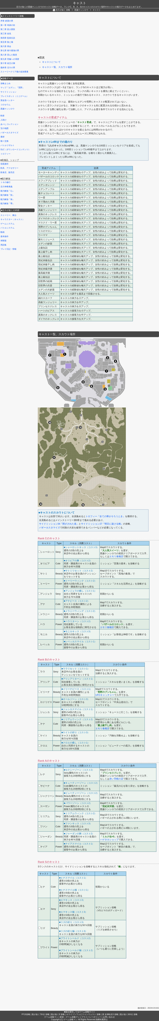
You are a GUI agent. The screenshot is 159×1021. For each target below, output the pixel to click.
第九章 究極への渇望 (9, 59)
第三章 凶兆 (5, 33)
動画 (2, 232)
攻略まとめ (5, 83)
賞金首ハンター (7, 100)
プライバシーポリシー (91, 1017)
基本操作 (4, 236)
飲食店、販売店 (7, 172)
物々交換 (4, 141)
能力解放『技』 (7, 195)
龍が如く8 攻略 (58, 1014)
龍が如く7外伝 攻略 (40, 1014)
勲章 (2, 116)
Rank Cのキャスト (49, 538)
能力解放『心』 (7, 191)
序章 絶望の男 (6, 21)
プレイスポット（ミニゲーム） (14, 96)
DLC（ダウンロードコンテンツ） (15, 149)
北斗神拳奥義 (6, 186)
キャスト (79, 3)
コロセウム (5, 104)
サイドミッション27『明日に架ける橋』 (102, 523)
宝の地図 (4, 128)
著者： (70, 1017)
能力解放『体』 (7, 199)
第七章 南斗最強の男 (9, 50)
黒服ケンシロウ (7, 109)
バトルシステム (7, 228)
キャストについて (51, 62)
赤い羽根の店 (116, 778)
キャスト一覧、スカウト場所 (57, 67)
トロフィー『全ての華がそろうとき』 (105, 516)
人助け (3, 120)
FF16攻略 (26, 1014)
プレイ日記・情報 (8, 249)
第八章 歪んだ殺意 (8, 55)
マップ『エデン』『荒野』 (12, 87)
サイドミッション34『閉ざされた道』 (59, 523)
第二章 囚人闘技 (7, 29)
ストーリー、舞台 (8, 215)
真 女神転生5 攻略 (110, 1014)
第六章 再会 (5, 46)
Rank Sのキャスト (49, 862)
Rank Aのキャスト (49, 760)
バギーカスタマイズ (49, 527)
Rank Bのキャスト (49, 659)
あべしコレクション (9, 124)
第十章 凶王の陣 (7, 63)
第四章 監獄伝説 (7, 38)
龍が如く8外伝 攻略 (128, 1014)
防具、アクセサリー (9, 168)
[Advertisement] (62, 34)
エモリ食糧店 (116, 556)
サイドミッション (8, 92)
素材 (2, 137)
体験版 (3, 240)
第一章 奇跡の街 (7, 25)
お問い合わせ (109, 1017)
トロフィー (5, 154)
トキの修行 (5, 182)
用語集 (3, 245)
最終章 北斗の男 (7, 67)
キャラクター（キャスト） (12, 219)
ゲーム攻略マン (51, 1017)
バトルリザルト (7, 145)
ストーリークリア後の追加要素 (14, 72)
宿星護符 (4, 164)
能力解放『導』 (7, 203)
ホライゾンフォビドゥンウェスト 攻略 (83, 1014)
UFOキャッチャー (104, 695)
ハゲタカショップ (109, 839)
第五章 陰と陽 (6, 42)
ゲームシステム (7, 224)
